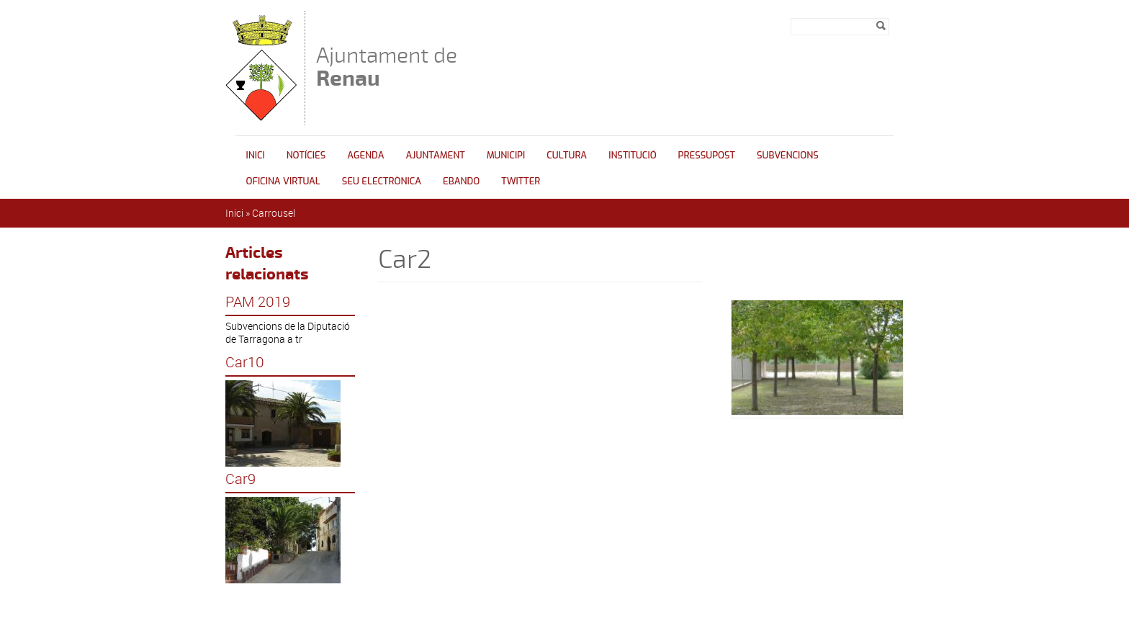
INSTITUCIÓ (632, 155)
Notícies (306, 155)
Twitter (520, 181)
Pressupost (706, 155)
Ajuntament (435, 155)
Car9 (240, 479)
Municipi (506, 155)
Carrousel (273, 213)
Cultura (566, 155)
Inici (255, 155)
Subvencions (788, 155)
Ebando (461, 181)
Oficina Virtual (283, 181)
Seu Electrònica (381, 181)
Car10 (244, 362)
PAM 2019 (257, 301)
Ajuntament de (386, 66)
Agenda (365, 155)
